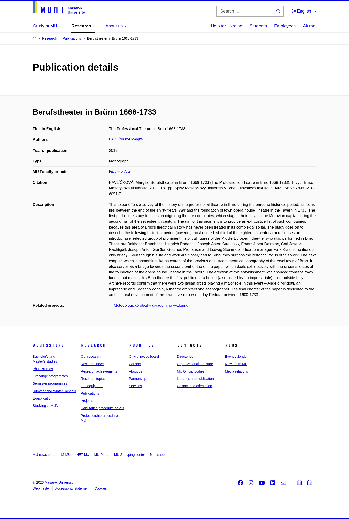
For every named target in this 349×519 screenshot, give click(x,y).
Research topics (93, 379)
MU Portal (101, 455)
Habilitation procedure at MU (102, 408)
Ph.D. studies (43, 369)
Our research (91, 356)
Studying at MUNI (46, 406)
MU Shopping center (129, 455)
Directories (185, 356)
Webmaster (41, 488)
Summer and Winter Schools (54, 391)
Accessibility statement (72, 488)
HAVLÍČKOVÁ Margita (126, 139)
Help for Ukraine (226, 26)
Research (93, 345)
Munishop (157, 455)
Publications (90, 393)
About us (141, 345)
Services (135, 386)
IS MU (66, 455)
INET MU (82, 455)
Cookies (101, 488)
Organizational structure (195, 364)
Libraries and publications (196, 379)
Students (258, 26)
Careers (135, 364)
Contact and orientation (194, 386)
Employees (285, 26)
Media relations (236, 371)
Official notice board (144, 356)
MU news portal (44, 455)
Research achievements (99, 371)
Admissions (48, 345)
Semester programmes (50, 383)
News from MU (236, 364)
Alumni (309, 26)
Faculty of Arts (120, 171)
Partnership (137, 379)
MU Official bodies (190, 371)
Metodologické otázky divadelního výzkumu (151, 305)
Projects (87, 401)
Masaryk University (59, 482)
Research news (92, 364)
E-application (42, 398)
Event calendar (236, 356)
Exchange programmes (50, 376)
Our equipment (92, 386)
